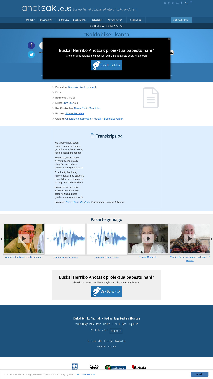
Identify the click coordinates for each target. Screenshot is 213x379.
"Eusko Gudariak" (148, 257)
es (165, 3)
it (181, 3)
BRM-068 (68, 103)
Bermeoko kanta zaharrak (82, 87)
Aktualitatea (116, 20)
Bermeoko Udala (74, 113)
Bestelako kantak (113, 118)
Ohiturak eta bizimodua (78, 118)
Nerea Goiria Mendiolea (87, 108)
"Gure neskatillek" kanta (65, 257)
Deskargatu (171, 52)
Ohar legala (108, 341)
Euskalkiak (80, 20)
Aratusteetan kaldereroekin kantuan (23, 257)
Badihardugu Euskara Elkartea (122, 318)
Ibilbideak (97, 20)
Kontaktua (116, 331)
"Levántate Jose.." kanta (106, 257)
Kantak (97, 118)
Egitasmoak (181, 20)
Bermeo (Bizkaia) (106, 26)
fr (169, 3)
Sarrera (30, 20)
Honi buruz (136, 20)
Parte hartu (91, 341)
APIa (99, 341)
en (173, 3)
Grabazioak (47, 20)
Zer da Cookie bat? (85, 374)
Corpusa (64, 20)
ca (177, 3)
